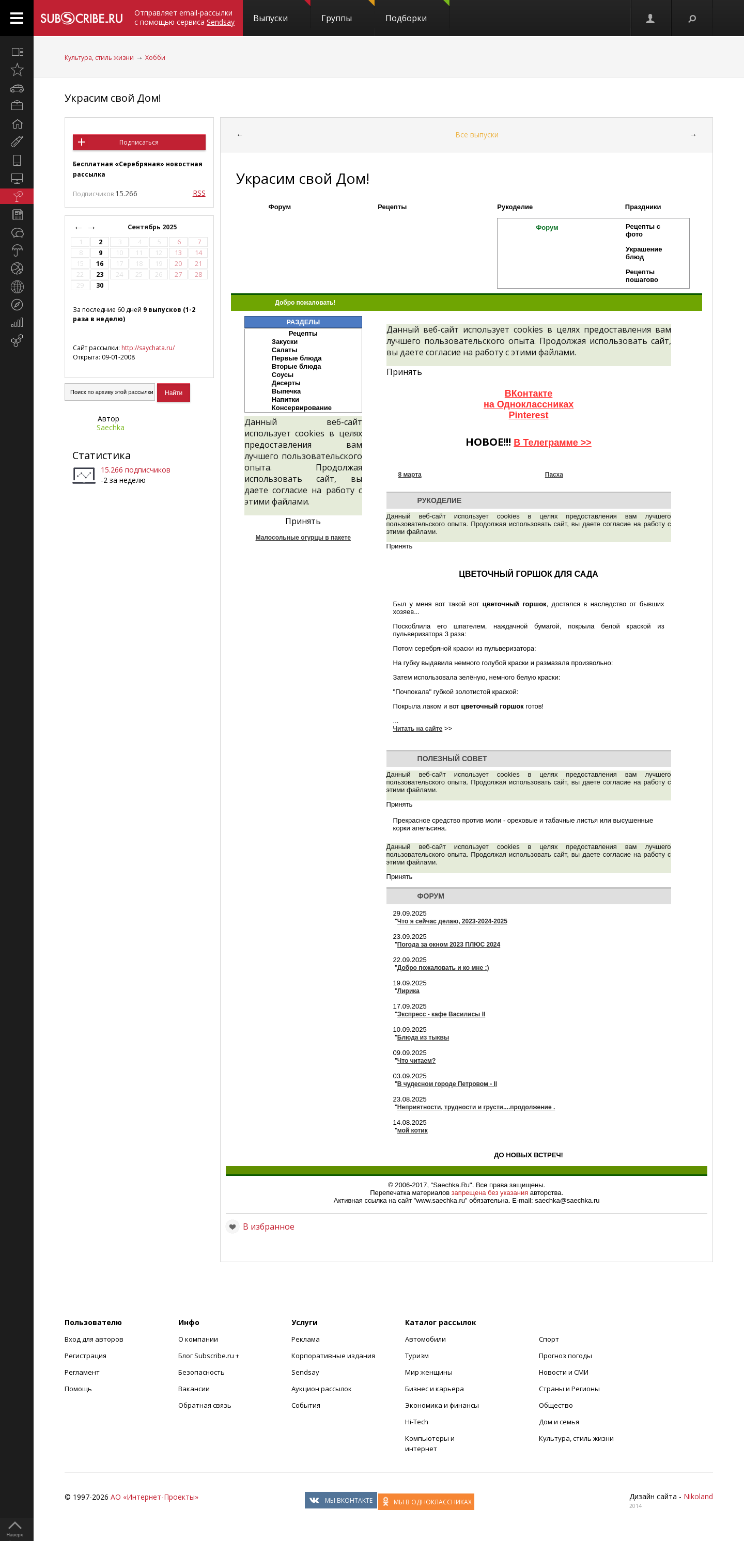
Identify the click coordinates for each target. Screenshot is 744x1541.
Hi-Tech (416, 1421)
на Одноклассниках (529, 404)
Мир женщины (429, 1372)
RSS (199, 193)
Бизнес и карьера (434, 1388)
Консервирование (302, 408)
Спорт (549, 1339)
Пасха (554, 474)
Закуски (285, 341)
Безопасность (201, 1372)
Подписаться (139, 142)
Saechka (111, 427)
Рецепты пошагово (642, 276)
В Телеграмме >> (553, 442)
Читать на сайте (418, 728)
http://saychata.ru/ (148, 347)
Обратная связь (204, 1405)
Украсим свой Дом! (113, 98)
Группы (348, 12)
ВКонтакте (529, 393)
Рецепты (392, 207)
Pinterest (529, 415)
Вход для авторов (94, 1339)
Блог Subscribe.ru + (209, 1355)
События (305, 1405)
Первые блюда (297, 358)
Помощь (78, 1388)
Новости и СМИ (563, 1372)
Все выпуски (477, 134)
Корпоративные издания (333, 1355)
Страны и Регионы (569, 1388)
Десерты (286, 383)
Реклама (305, 1339)
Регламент (82, 1372)
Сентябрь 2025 (153, 227)
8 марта (410, 474)
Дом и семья (559, 1421)
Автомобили (425, 1339)
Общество (556, 1405)
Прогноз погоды (565, 1355)
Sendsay (305, 1372)
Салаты (285, 350)
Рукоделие (515, 207)
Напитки (285, 399)
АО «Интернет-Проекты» (154, 1497)
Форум (280, 207)
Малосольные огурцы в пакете (303, 537)
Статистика (101, 455)
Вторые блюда (296, 366)
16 (99, 263)
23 (99, 274)
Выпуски (282, 12)
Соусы (282, 375)
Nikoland (698, 1496)
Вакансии (194, 1388)
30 (99, 285)
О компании (198, 1339)
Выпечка (286, 391)
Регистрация (85, 1355)
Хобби (155, 57)
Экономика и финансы (442, 1405)
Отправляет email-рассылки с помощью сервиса (184, 17)
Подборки (417, 12)
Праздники (643, 207)
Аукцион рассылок (321, 1388)
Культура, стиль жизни (99, 57)
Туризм (417, 1355)
